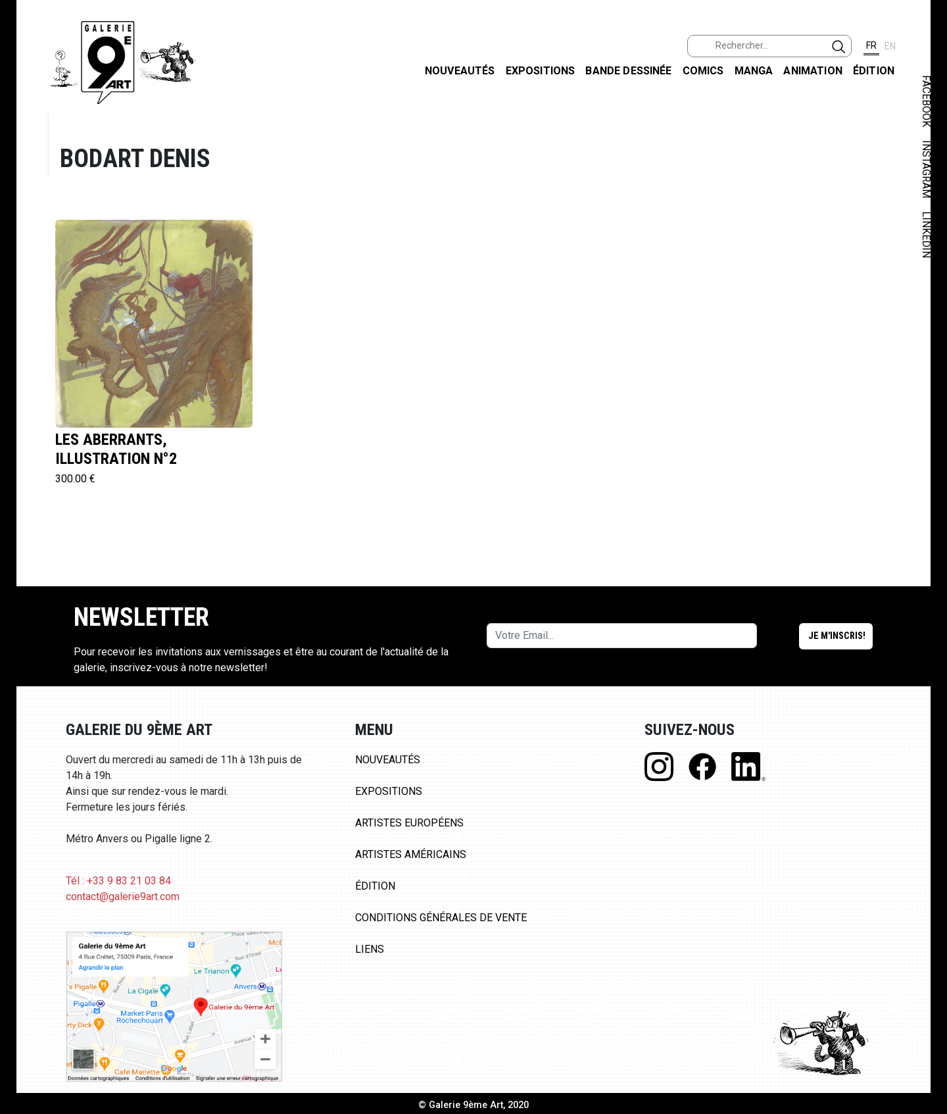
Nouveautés (460, 70)
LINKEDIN (926, 234)
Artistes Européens (409, 823)
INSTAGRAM (926, 169)
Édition (873, 70)
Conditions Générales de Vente (441, 917)
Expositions (540, 70)
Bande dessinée (628, 70)
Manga (754, 70)
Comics (703, 70)
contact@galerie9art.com (123, 896)
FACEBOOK (926, 101)
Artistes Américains (410, 854)
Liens (369, 949)
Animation (812, 70)
